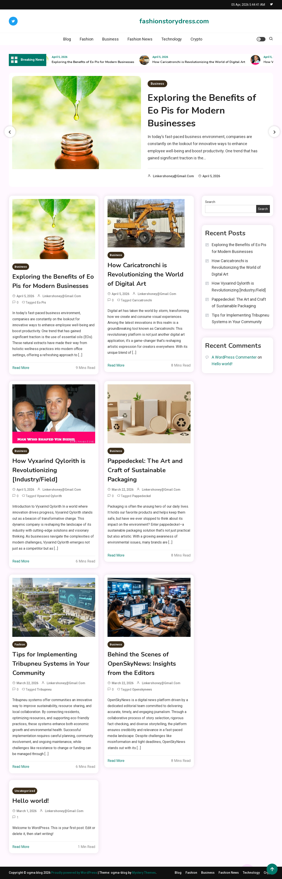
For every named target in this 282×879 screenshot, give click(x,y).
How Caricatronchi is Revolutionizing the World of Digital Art (201, 62)
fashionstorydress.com (174, 21)
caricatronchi (142, 300)
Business (110, 39)
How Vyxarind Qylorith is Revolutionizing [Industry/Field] (48, 470)
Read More (20, 368)
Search (210, 202)
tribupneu (44, 689)
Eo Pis (41, 302)
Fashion (86, 39)
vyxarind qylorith (49, 496)
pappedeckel (141, 496)
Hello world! (30, 801)
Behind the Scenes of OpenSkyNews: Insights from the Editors (142, 663)
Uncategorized (25, 790)
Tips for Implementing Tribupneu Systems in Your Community (50, 663)
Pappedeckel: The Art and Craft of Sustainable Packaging (145, 470)
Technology (171, 39)
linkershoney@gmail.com (173, 176)
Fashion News (140, 39)
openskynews (142, 689)
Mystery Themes (144, 872)
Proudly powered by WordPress (74, 872)
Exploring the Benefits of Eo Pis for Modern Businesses (96, 62)
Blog (67, 39)
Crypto (196, 39)
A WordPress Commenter (234, 357)
